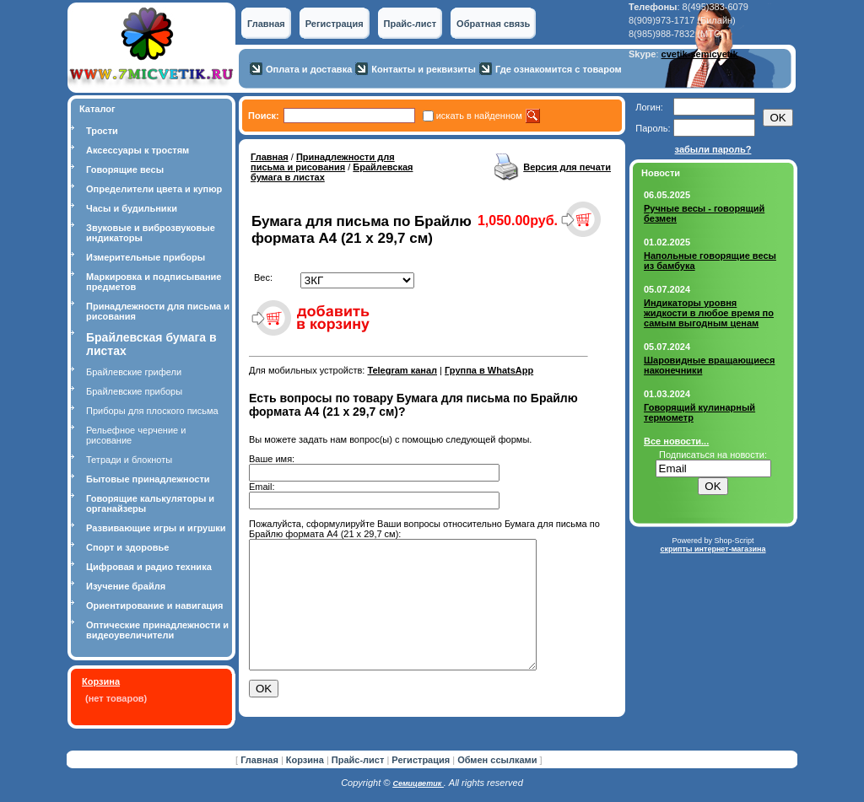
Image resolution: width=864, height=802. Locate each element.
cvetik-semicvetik (700, 54)
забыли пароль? (713, 149)
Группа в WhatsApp (489, 370)
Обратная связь (493, 24)
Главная (266, 24)
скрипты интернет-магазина (712, 549)
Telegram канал (402, 370)
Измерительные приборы (145, 257)
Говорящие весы (125, 169)
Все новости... (676, 441)
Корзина (101, 681)
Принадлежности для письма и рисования (323, 162)
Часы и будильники (131, 208)
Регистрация (334, 24)
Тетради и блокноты (129, 460)
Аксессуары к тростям (137, 150)
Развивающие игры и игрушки (156, 528)
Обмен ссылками (497, 764)
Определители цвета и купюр (154, 189)
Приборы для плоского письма (152, 411)
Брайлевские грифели (133, 372)
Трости (102, 131)
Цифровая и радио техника (149, 567)
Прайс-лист (410, 24)
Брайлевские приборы (134, 391)
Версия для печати (567, 167)
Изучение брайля (125, 586)
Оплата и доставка (309, 69)
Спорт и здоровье (127, 547)
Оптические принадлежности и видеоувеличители (157, 630)
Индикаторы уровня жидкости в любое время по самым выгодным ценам (709, 313)
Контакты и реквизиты (423, 69)
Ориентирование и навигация (154, 605)
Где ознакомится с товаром (558, 69)
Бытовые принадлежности (148, 479)
